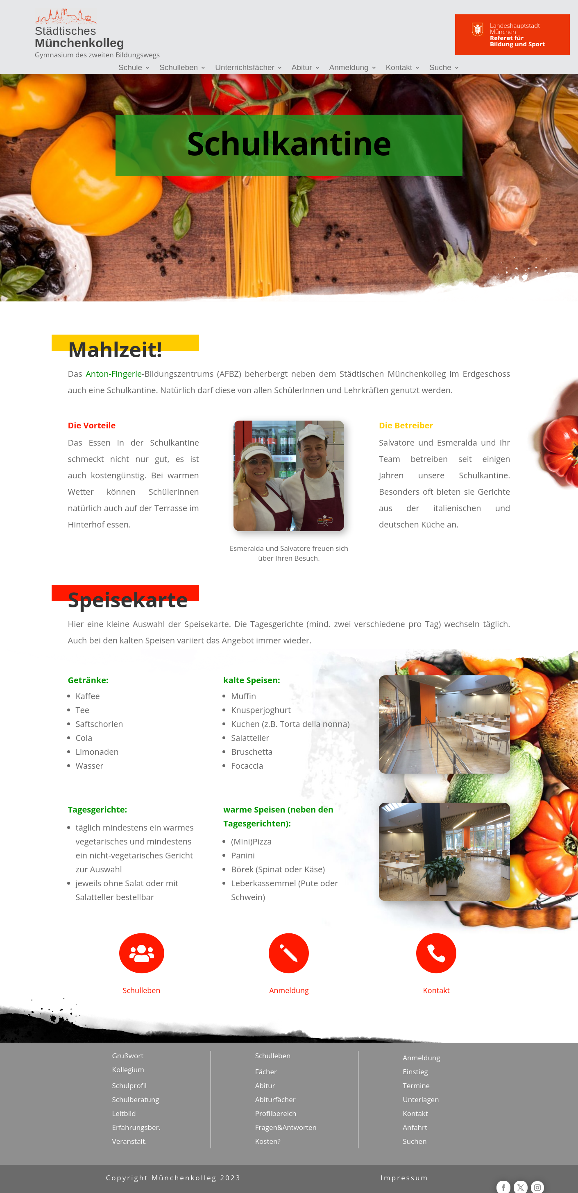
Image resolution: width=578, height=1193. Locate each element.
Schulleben (178, 68)
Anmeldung (349, 68)
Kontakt (399, 68)
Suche (440, 68)
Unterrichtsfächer (244, 68)
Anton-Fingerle (114, 373)
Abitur (302, 68)
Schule (130, 68)
